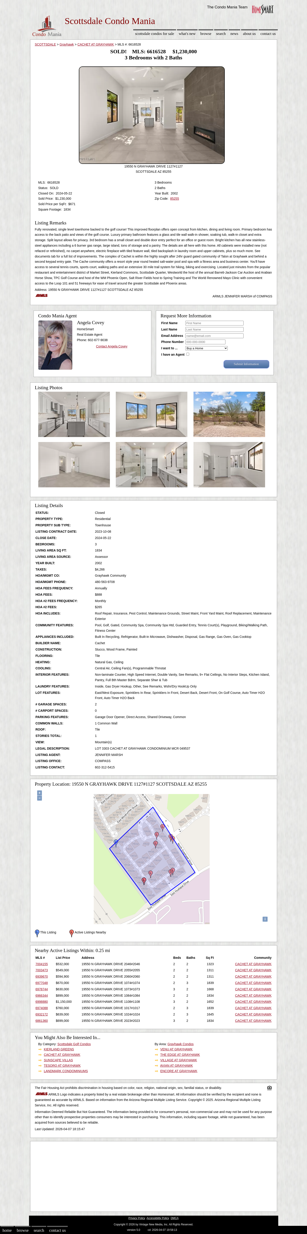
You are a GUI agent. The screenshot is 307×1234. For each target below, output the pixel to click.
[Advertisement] (153, 1175)
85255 (174, 198)
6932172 (42, 1014)
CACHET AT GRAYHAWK (95, 44)
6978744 (42, 989)
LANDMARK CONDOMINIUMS (66, 1071)
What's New (187, 34)
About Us (249, 34)
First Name (169, 323)
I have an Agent (173, 354)
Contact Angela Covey (112, 346)
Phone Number (172, 342)
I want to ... (169, 348)
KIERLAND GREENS (59, 1049)
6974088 (42, 1008)
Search (221, 34)
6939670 (42, 976)
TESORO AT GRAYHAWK (62, 1065)
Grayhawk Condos (180, 1044)
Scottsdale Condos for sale (154, 34)
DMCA (175, 1218)
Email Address (172, 336)
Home (7, 1230)
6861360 (42, 1021)
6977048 (42, 983)
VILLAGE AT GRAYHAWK (178, 1060)
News (234, 34)
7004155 (42, 964)
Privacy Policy (136, 1218)
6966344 (42, 995)
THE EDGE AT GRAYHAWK (180, 1055)
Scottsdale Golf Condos (74, 1044)
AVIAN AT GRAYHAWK (176, 1065)
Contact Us (268, 34)
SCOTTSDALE (45, 44)
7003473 (42, 970)
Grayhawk (67, 44)
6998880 (42, 1001)
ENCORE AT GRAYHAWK (178, 1071)
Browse (205, 34)
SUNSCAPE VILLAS (58, 1060)
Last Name (169, 329)
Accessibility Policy (158, 1218)
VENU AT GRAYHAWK (176, 1049)
